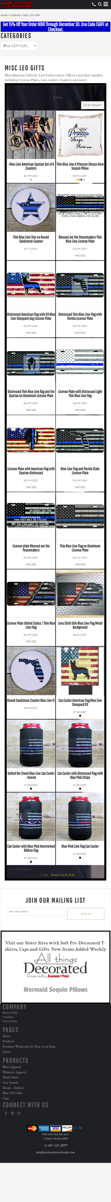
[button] (100, 4)
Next (59, 97)
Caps (6, 1098)
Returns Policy (10, 1013)
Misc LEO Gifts (13, 1093)
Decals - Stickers (13, 1088)
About (7, 1052)
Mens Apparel (12, 1067)
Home (4, 15)
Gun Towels (10, 1083)
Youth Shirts (10, 1077)
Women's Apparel (14, 1072)
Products (15, 15)
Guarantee (8, 1017)
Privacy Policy (10, 1021)
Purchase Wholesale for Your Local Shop (29, 1047)
